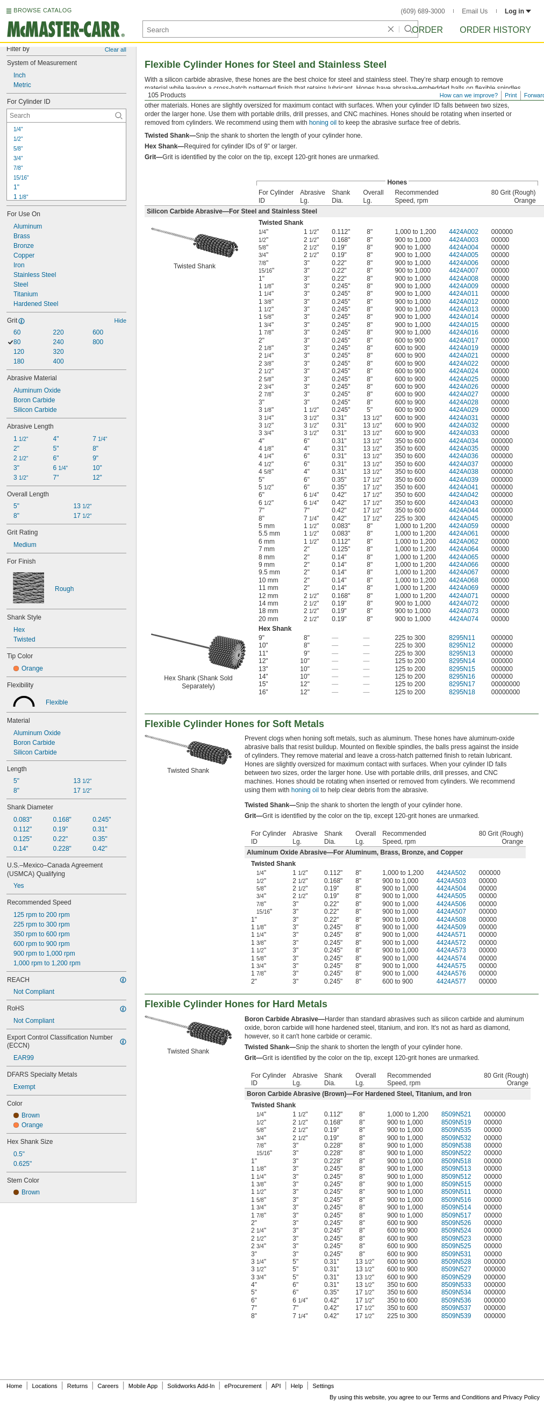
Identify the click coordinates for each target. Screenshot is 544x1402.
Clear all (115, 49)
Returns (77, 1386)
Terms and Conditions (461, 1397)
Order (427, 29)
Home (14, 1386)
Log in (518, 11)
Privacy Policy (521, 1397)
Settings (323, 1386)
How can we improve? (469, 95)
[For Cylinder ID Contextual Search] (66, 116)
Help (297, 1386)
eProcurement (243, 1386)
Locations (45, 1386)
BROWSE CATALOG (42, 10)
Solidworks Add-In (190, 1386)
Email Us (475, 11)
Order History (495, 29)
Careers (107, 1386)
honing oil (323, 122)
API (276, 1386)
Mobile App (143, 1386)
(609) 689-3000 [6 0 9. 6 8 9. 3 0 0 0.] (423, 11)
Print (511, 95)
